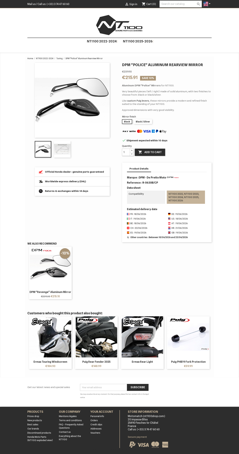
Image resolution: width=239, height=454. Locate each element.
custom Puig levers (138, 100)
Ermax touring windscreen (50, 361)
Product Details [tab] (139, 168)
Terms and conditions (70, 420)
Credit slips (96, 424)
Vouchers (95, 432)
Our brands (33, 428)
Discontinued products (39, 432)
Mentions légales (68, 416)
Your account (101, 411)
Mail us (31, 4)
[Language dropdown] (207, 4)
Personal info (97, 416)
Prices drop (33, 416)
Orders (94, 420)
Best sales (32, 424)
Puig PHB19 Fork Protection (188, 361)
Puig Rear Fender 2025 (96, 361)
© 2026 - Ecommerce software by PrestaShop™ (119, 449)
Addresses (96, 428)
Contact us (65, 432)
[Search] (180, 3)
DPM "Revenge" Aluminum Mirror (50, 292)
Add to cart (150, 152)
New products (34, 420)
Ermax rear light (142, 361)
